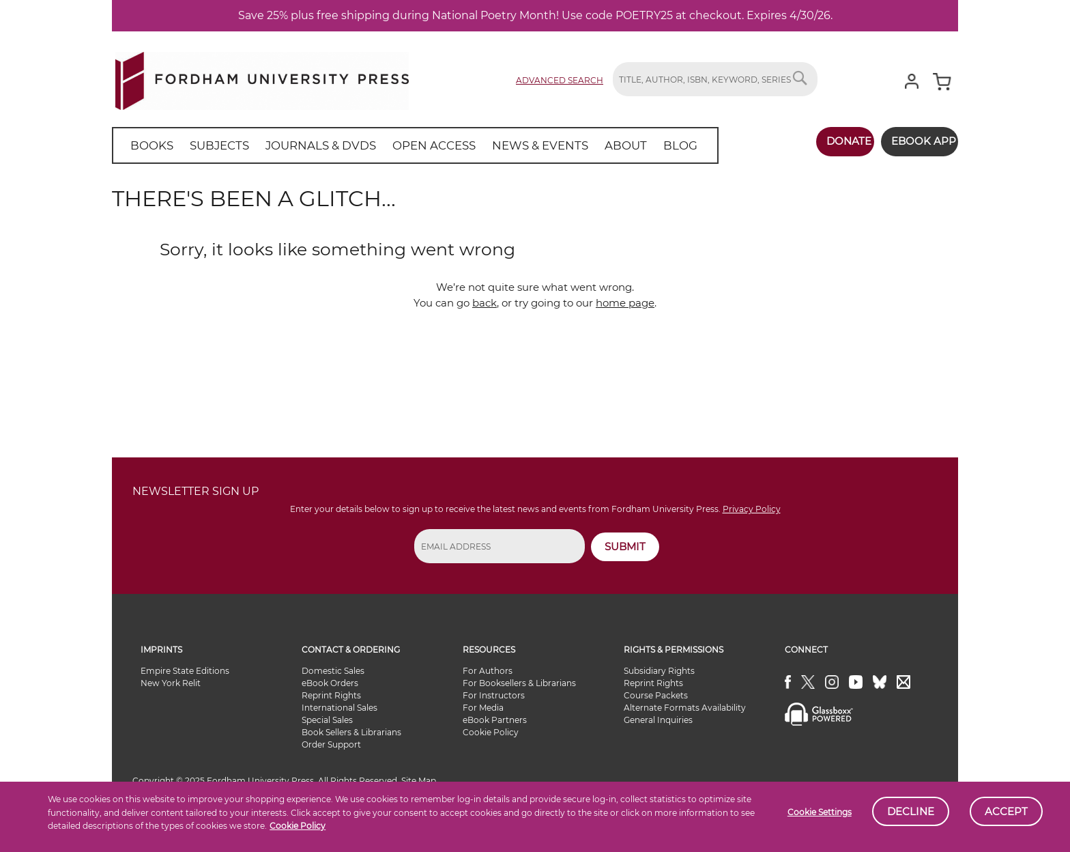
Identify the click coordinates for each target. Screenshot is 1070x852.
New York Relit (171, 683)
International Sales (339, 707)
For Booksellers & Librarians (519, 683)
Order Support (331, 744)
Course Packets (656, 695)
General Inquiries (658, 720)
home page (625, 302)
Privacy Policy (752, 509)
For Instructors (494, 695)
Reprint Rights (331, 695)
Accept (1006, 811)
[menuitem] (149, 145)
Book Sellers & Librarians (351, 732)
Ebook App (915, 140)
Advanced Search (559, 80)
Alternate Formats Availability (685, 707)
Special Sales (327, 720)
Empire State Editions (185, 671)
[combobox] (715, 79)
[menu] (398, 145)
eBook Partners (495, 720)
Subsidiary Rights (659, 671)
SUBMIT (625, 546)
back (484, 302)
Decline (910, 811)
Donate (833, 140)
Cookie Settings (819, 812)
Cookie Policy (298, 826)
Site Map (418, 781)
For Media (483, 707)
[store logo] (262, 78)
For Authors (487, 671)
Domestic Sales (333, 671)
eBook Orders (330, 683)
